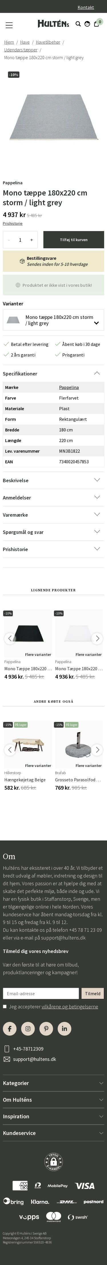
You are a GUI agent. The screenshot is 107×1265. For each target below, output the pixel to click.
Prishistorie (13, 223)
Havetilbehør (48, 42)
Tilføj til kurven (74, 239)
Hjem (9, 42)
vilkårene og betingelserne (70, 1006)
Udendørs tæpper (20, 50)
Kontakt (86, 7)
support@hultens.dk (63, 937)
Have (25, 42)
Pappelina (13, 182)
